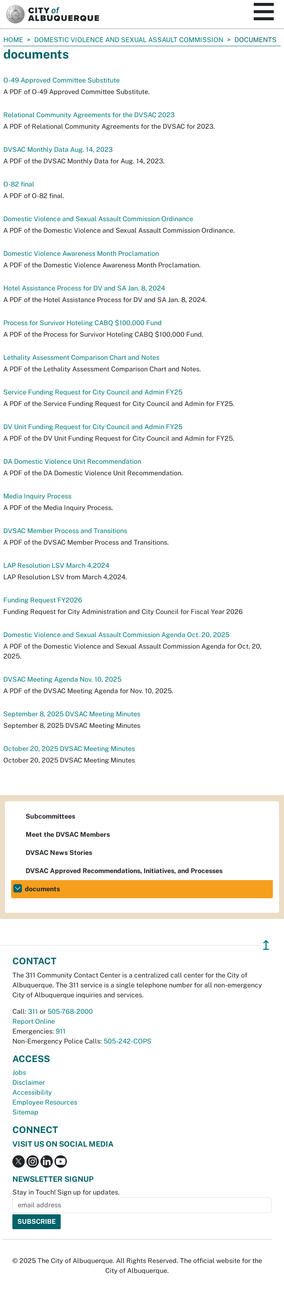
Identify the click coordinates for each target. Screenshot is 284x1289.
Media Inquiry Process (37, 496)
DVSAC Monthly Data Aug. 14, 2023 (58, 149)
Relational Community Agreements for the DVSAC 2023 (89, 115)
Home (13, 40)
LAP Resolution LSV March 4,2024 (56, 565)
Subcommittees (50, 816)
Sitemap (25, 1112)
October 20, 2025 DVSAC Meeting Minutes (69, 749)
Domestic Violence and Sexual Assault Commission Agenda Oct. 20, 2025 (116, 635)
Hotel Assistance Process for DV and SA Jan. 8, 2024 (84, 288)
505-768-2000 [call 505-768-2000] (70, 1011)
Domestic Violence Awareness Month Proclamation (81, 253)
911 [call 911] (61, 1031)
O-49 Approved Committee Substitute (61, 80)
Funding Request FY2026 (42, 600)
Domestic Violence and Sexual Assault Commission (128, 40)
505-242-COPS (127, 1041)
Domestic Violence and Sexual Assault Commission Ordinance (98, 219)
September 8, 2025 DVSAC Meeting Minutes (71, 714)
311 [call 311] (33, 1011)
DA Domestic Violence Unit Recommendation (72, 461)
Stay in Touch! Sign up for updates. (66, 1192)
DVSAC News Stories (59, 853)
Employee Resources (44, 1102)
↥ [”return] (266, 945)
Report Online (33, 1021)
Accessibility (32, 1092)
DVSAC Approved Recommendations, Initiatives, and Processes (124, 871)
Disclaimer (28, 1082)
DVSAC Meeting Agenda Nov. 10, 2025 (62, 679)
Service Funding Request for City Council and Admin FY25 (92, 392)
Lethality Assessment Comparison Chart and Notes (81, 357)
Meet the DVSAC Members (68, 834)
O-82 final (18, 184)
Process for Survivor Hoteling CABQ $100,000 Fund (82, 323)
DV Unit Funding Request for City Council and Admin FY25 (92, 427)
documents (42, 889)
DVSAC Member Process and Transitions (65, 531)
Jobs (19, 1073)
